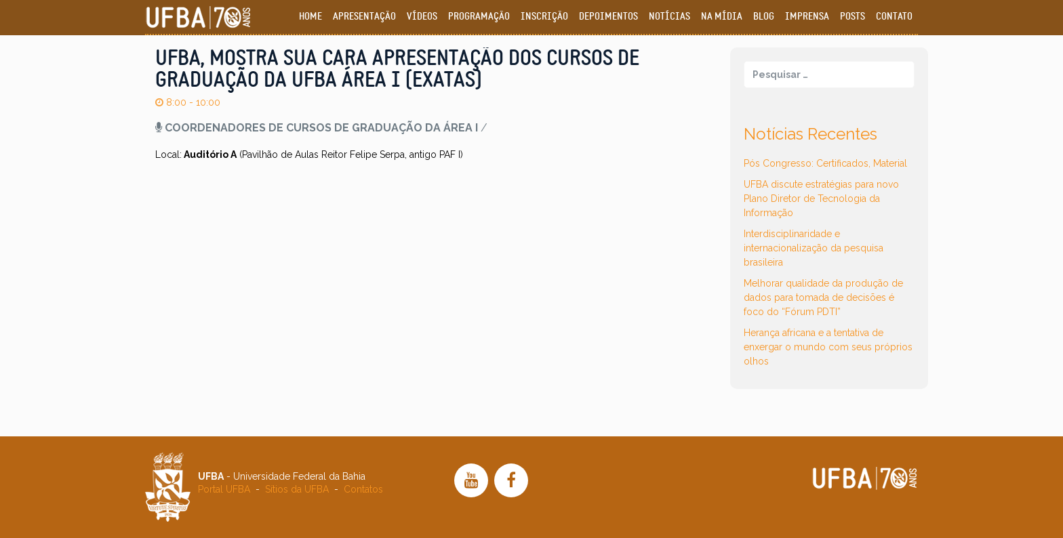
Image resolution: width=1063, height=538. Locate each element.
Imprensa (807, 16)
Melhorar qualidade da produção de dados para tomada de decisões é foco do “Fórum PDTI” (823, 297)
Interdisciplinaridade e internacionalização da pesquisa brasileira (813, 248)
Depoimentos (608, 16)
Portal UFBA (224, 489)
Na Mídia (721, 16)
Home (310, 16)
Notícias (669, 16)
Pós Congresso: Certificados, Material (825, 163)
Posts (852, 16)
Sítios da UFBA (297, 489)
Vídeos (422, 16)
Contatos (363, 489)
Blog (763, 16)
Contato (894, 16)
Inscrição (544, 16)
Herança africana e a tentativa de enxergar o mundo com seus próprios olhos (828, 347)
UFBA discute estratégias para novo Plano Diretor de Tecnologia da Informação (821, 198)
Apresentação (364, 16)
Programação (479, 16)
